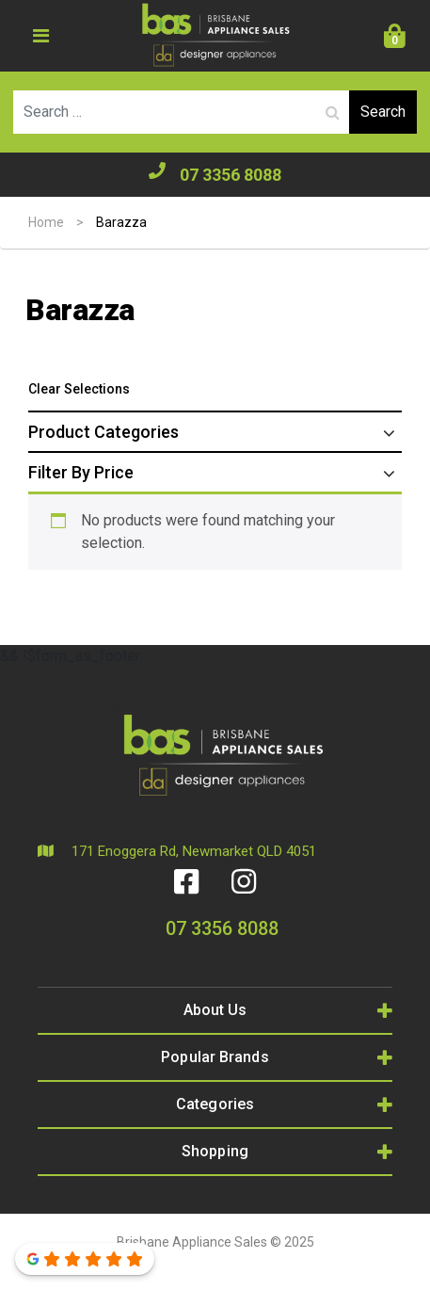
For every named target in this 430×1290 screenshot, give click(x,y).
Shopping (215, 1151)
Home (46, 222)
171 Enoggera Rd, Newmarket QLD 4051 (177, 851)
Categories (215, 1104)
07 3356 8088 (215, 173)
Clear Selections (79, 388)
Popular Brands (214, 1057)
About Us (215, 1010)
